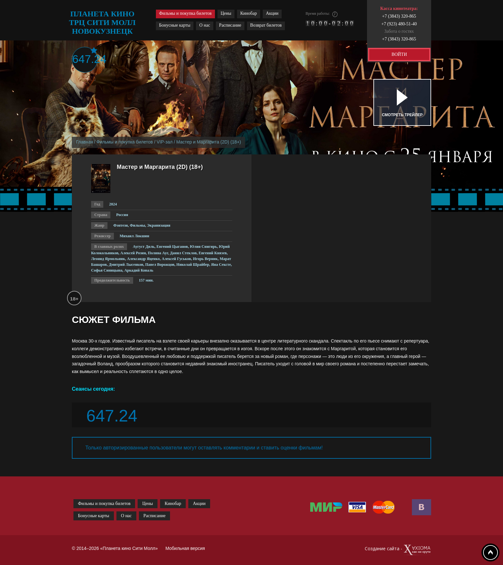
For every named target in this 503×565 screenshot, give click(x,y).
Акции (272, 13)
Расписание (230, 25)
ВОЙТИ (399, 54)
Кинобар (248, 13)
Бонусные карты (175, 25)
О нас (204, 25)
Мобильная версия (185, 548)
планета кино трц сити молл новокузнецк (102, 22)
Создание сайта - (398, 550)
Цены (226, 13)
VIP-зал (165, 141)
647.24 (85, 59)
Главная (84, 141)
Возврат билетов (266, 25)
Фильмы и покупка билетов (185, 13)
